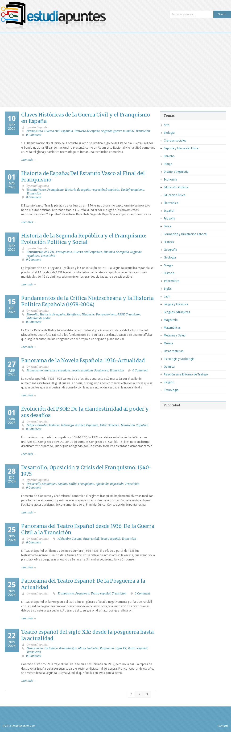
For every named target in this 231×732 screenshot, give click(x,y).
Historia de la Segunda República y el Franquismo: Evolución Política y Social (83, 239)
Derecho (169, 156)
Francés (169, 242)
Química (169, 366)
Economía (170, 179)
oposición (102, 484)
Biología (169, 132)
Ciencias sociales (175, 140)
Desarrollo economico (41, 484)
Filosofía (169, 218)
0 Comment (33, 135)
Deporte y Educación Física (181, 148)
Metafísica (73, 314)
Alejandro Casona (70, 538)
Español (169, 210)
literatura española (57, 370)
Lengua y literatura (176, 304)
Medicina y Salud (175, 335)
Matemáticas (172, 327)
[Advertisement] (115, 68)
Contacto (223, 726)
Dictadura (51, 648)
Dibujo (168, 164)
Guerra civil (91, 538)
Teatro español (110, 538)
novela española (82, 370)
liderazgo (67, 425)
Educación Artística (176, 187)
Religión (169, 382)
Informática (171, 281)
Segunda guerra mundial (117, 131)
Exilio (73, 484)
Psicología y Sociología (179, 359)
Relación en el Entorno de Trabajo (186, 374)
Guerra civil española (58, 131)
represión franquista (105, 189)
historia (54, 425)
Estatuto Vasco (36, 189)
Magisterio (171, 320)
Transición (143, 131)
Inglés (168, 288)
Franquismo (35, 131)
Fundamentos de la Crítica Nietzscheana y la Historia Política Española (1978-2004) (87, 301)
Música (168, 343)
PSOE (121, 314)
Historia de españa (87, 131)
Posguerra (101, 370)
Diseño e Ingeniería (176, 171)
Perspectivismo (106, 314)
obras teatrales (88, 648)
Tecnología (171, 390)
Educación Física (174, 195)
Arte (166, 125)
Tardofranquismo (132, 189)
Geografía (170, 249)
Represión (117, 484)
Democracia (35, 648)
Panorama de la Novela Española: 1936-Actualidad (83, 360)
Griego (168, 265)
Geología (170, 257)
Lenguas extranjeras (177, 312)
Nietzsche (88, 314)
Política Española (86, 425)
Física (167, 226)
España (62, 484)
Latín (167, 296)
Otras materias (173, 351)
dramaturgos (68, 648)
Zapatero (142, 425)
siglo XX (120, 648)
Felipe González (37, 425)
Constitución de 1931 (40, 252)
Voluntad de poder (39, 318)
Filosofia (32, 314)
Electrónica (171, 203)
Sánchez (113, 425)
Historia (169, 273)
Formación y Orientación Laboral (185, 234)
